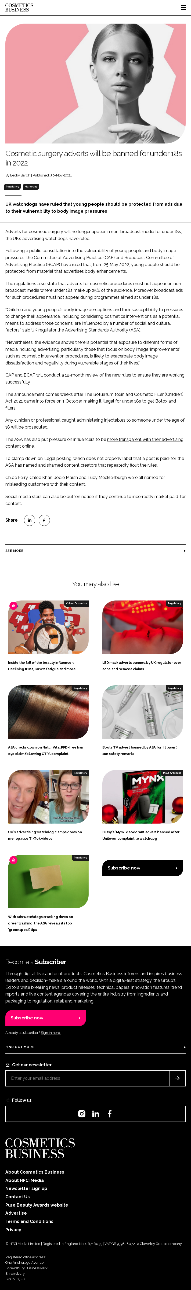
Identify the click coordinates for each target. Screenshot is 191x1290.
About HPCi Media (24, 1180)
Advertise (16, 1213)
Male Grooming (172, 773)
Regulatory (12, 186)
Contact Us (17, 1196)
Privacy (13, 1229)
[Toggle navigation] (183, 7)
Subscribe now (124, 868)
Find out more (19, 1047)
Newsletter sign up (26, 1188)
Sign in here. (51, 1033)
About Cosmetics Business (34, 1172)
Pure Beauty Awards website (36, 1205)
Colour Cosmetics (76, 603)
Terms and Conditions (29, 1221)
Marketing (31, 186)
